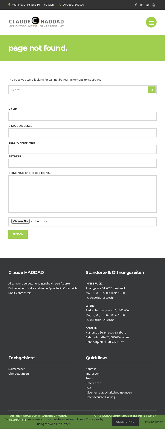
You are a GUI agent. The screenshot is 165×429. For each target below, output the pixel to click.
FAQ (88, 388)
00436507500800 (73, 4)
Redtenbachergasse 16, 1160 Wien (33, 4)
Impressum (93, 373)
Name (82, 113)
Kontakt (91, 369)
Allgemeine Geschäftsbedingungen (109, 392)
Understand (125, 422)
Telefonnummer (82, 146)
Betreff (82, 160)
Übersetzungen (18, 373)
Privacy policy (154, 421)
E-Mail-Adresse (82, 129)
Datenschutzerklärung (100, 397)
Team (89, 378)
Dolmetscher (16, 369)
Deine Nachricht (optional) (82, 192)
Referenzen (93, 383)
